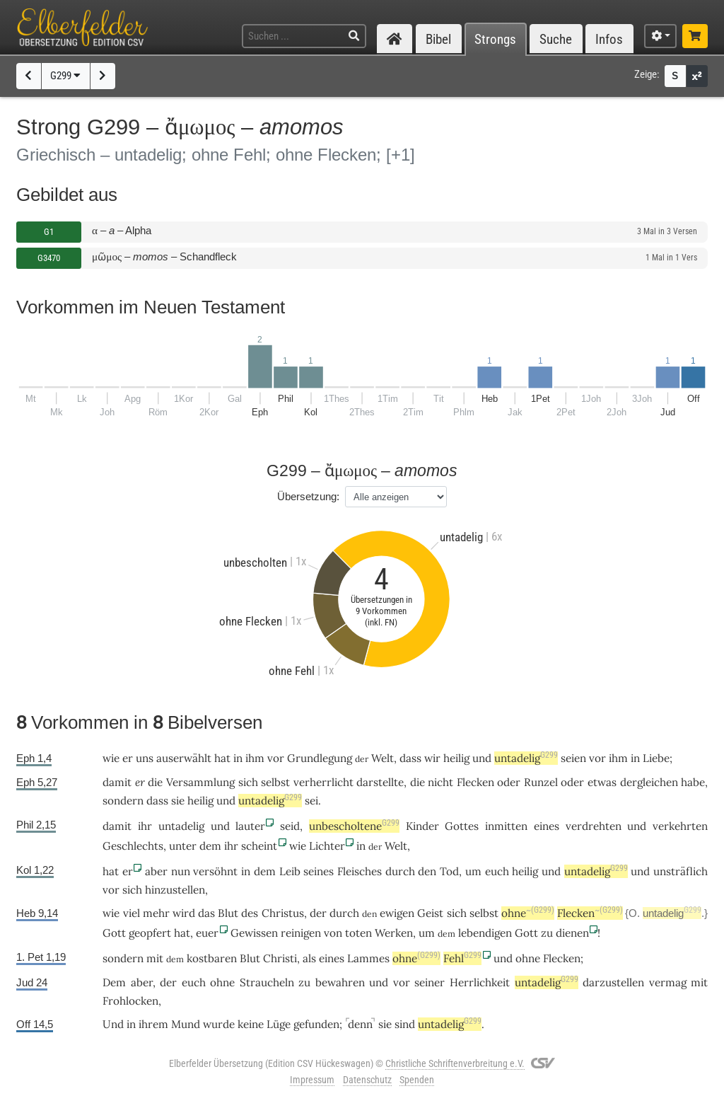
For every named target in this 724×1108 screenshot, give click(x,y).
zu (547, 933)
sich (248, 782)
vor (275, 758)
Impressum (312, 1079)
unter (183, 846)
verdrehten (593, 826)
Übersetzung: (308, 496)
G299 (65, 75)
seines (318, 871)
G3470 (48, 258)
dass (157, 800)
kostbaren (212, 958)
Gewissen (254, 933)
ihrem (153, 1024)
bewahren (340, 982)
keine (251, 1024)
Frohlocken (130, 1001)
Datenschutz (367, 1079)
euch (497, 871)
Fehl (462, 958)
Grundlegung (319, 758)
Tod (449, 871)
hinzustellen (175, 889)
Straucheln (267, 982)
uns (144, 758)
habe (693, 782)
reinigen (301, 933)
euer (207, 933)
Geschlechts (133, 846)
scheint (259, 846)
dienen (572, 933)
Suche (555, 39)
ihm (254, 758)
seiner (429, 982)
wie (111, 758)
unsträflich (680, 871)
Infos (609, 39)
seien (573, 758)
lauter (250, 826)
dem (210, 846)
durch (400, 871)
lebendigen (485, 933)
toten (358, 933)
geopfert (150, 933)
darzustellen (613, 982)
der (318, 913)
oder (508, 782)
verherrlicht (323, 782)
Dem (114, 982)
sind (405, 1024)
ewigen (397, 913)
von (333, 933)
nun (180, 871)
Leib (289, 871)
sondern (123, 800)
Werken (394, 933)
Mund (185, 1024)
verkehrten (680, 826)
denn (360, 1024)
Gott (114, 933)
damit (117, 782)
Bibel (438, 39)
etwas (602, 782)
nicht (440, 782)
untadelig (526, 758)
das (206, 913)
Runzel (541, 782)
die (155, 782)
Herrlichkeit (480, 982)
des (249, 913)
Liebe (656, 758)
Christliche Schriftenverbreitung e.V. (455, 1063)
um (427, 933)
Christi (280, 958)
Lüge (279, 1024)
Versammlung (200, 782)
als (309, 958)
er (140, 782)
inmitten (506, 826)
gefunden (316, 1024)
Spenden (416, 1079)
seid (290, 826)
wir (432, 758)
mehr (156, 913)
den (427, 871)
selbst (275, 782)
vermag (668, 982)
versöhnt (215, 871)
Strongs (495, 39)
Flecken (475, 782)
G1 (49, 231)
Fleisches (359, 871)
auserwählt (183, 758)
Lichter (327, 846)
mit (699, 982)
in (238, 758)
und (481, 758)
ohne (527, 913)
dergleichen (649, 782)
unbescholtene (354, 826)
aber (156, 871)
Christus (283, 913)
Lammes (368, 958)
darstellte (380, 782)
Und (113, 1024)
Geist (430, 913)
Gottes (462, 826)
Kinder (422, 826)
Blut (228, 913)
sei (311, 800)
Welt (382, 758)
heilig (456, 758)
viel (131, 913)
